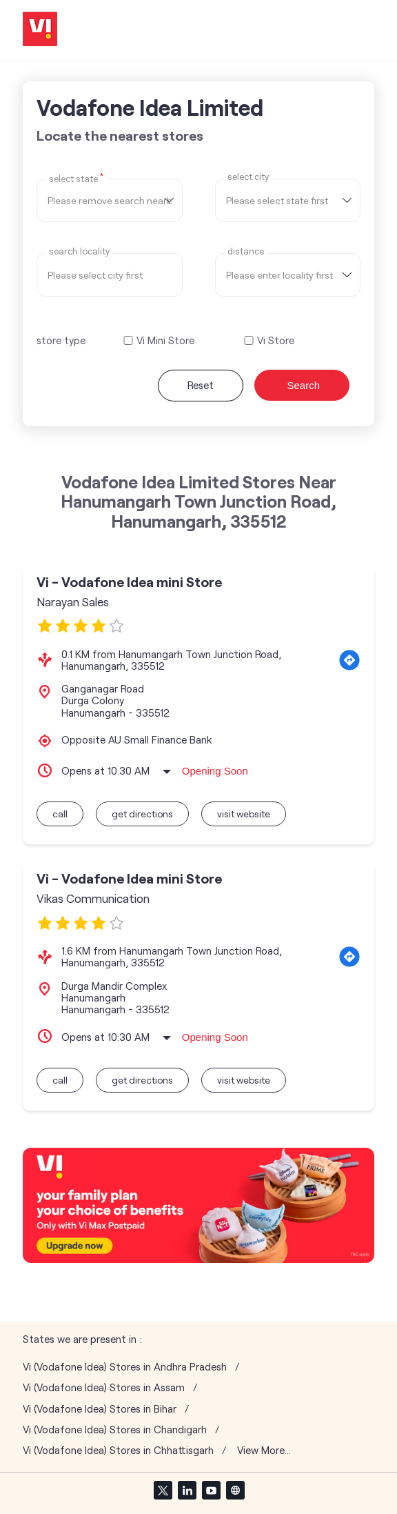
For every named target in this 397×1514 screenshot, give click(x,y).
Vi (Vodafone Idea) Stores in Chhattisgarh (118, 1450)
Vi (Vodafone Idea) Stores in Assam (104, 1387)
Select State (76, 178)
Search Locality (79, 251)
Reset (200, 385)
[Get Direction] (349, 660)
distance (245, 251)
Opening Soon (215, 771)
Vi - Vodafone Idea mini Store (129, 582)
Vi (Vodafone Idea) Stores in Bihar (99, 1409)
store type (61, 340)
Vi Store (275, 340)
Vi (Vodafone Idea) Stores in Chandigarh (115, 1429)
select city (248, 177)
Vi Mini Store (165, 340)
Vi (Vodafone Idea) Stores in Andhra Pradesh (125, 1367)
